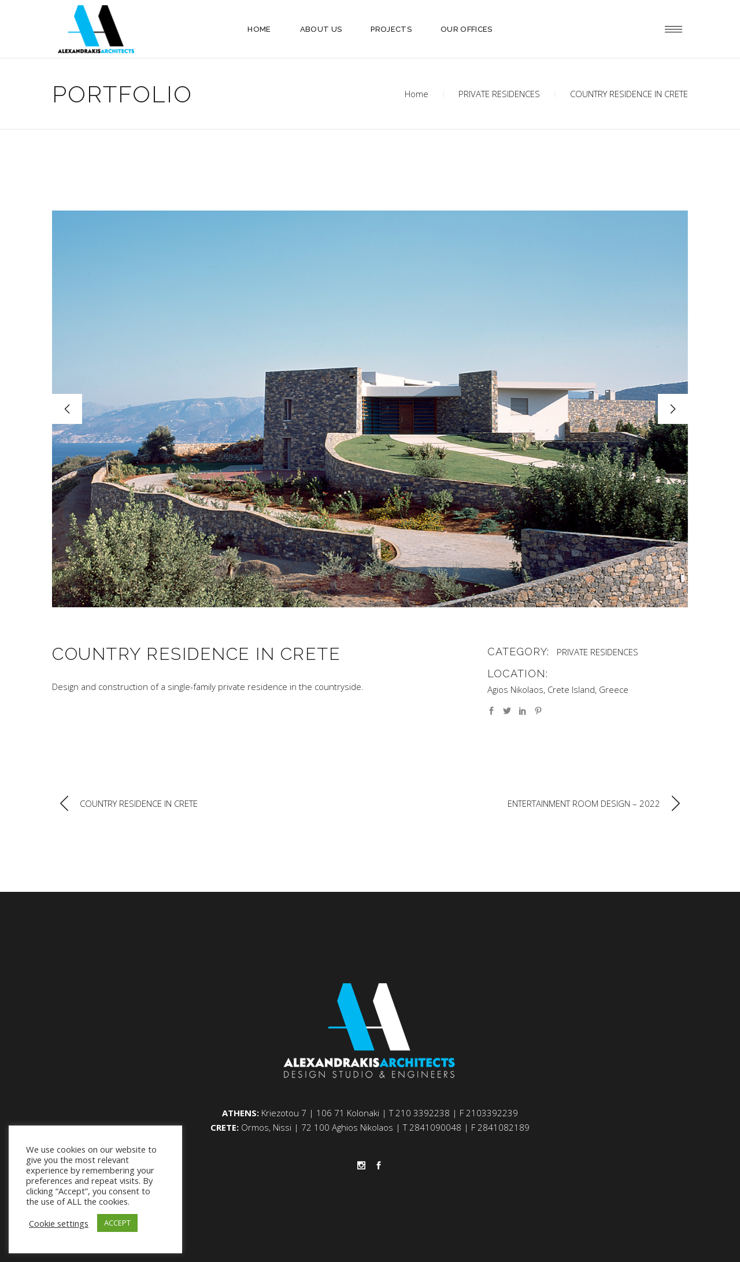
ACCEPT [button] (117, 1222)
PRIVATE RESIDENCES (499, 93)
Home (416, 93)
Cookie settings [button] (58, 1223)
